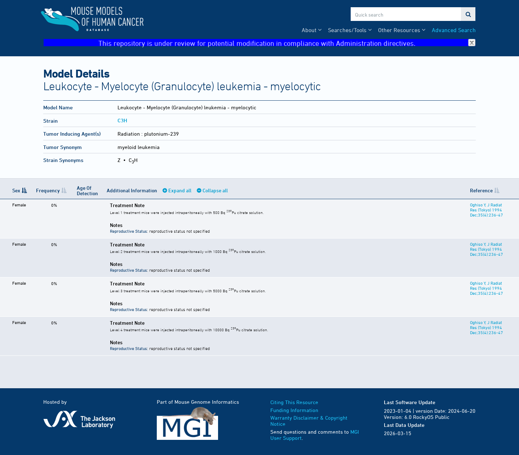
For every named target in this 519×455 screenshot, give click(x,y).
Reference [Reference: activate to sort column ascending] (477, 190)
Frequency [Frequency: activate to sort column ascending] (47, 190)
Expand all (176, 190)
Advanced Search (454, 30)
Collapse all (211, 190)
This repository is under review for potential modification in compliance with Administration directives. (286, 43)
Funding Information (294, 410)
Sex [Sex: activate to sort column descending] (16, 190)
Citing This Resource (294, 402)
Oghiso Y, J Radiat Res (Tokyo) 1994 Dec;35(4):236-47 (486, 209)
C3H (122, 120)
